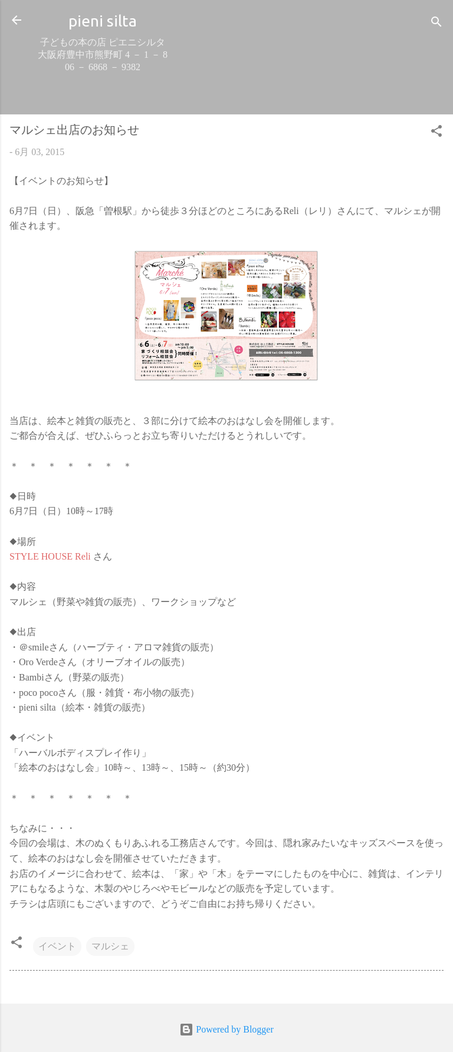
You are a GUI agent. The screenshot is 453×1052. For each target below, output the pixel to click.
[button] (436, 133)
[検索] (436, 24)
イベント (57, 946)
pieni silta (102, 20)
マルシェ (110, 946)
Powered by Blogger (226, 1029)
